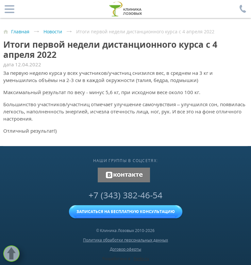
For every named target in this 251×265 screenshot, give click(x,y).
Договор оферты (125, 249)
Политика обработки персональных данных (125, 240)
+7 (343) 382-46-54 (125, 195)
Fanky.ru (141, 258)
